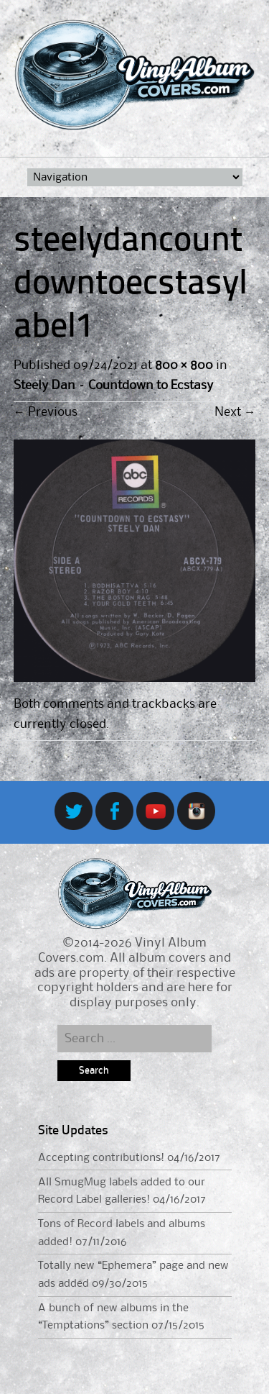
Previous (45, 412)
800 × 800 (184, 365)
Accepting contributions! (101, 1158)
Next (234, 412)
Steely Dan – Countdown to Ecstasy (114, 385)
